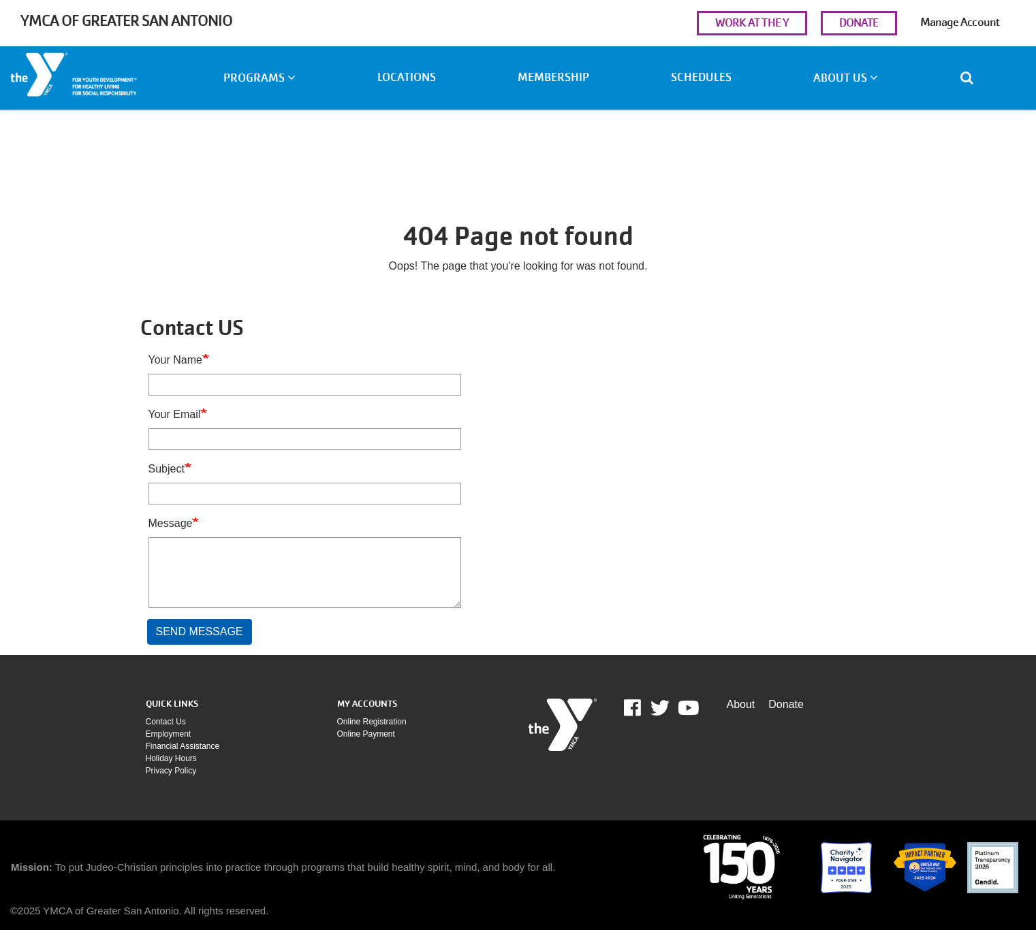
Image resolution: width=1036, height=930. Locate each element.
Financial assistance (183, 746)
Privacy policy (171, 770)
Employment (168, 734)
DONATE (859, 23)
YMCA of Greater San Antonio (126, 21)
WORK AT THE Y (752, 23)
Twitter (660, 708)
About (741, 704)
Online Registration (372, 721)
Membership (553, 77)
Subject (166, 469)
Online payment (366, 734)
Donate (786, 704)
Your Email (174, 414)
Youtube (687, 708)
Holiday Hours (171, 758)
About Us (845, 78)
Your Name (175, 360)
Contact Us (166, 721)
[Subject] (304, 493)
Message (170, 523)
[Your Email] (304, 439)
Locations (406, 77)
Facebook (642, 708)
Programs (259, 78)
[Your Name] (304, 385)
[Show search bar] (972, 77)
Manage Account (959, 22)
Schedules (701, 77)
